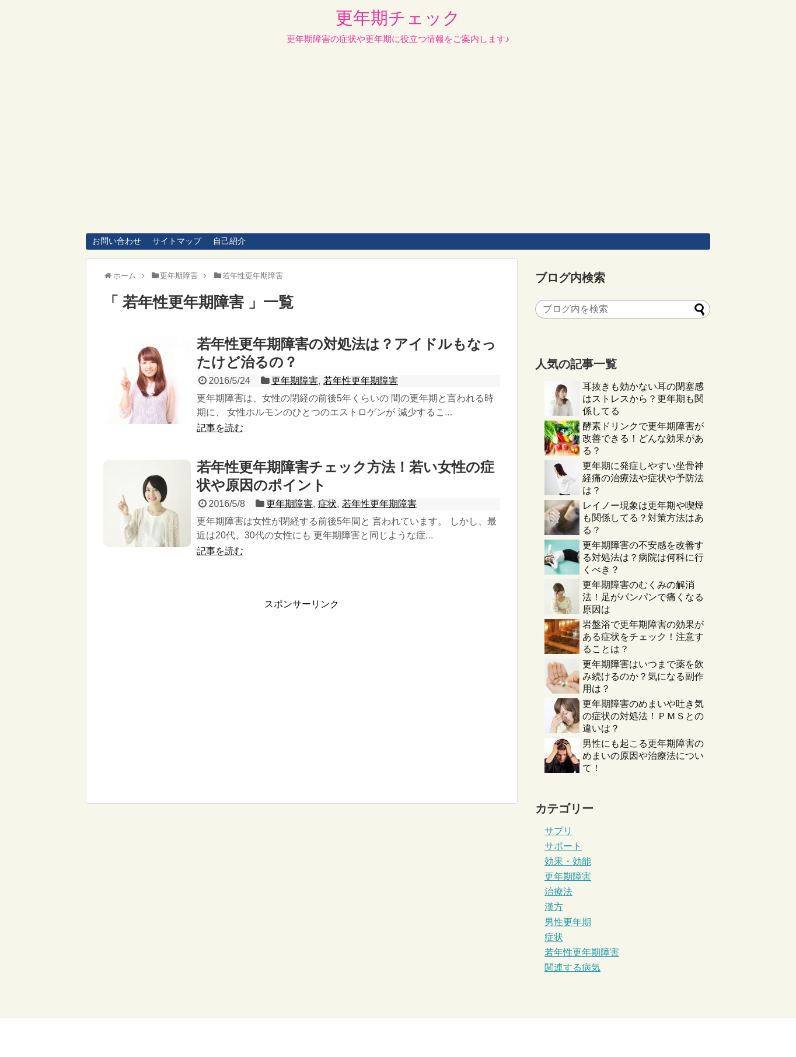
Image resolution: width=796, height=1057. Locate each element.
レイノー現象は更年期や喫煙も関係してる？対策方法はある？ (643, 518)
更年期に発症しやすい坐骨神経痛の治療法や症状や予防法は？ (643, 478)
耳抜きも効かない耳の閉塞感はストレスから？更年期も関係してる (643, 399)
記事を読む (220, 428)
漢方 (553, 907)
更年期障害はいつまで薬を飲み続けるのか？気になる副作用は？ (643, 676)
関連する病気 (572, 967)
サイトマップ (176, 241)
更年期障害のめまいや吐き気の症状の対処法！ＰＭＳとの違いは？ (643, 716)
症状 (327, 504)
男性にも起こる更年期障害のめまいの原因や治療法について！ (643, 755)
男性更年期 (567, 922)
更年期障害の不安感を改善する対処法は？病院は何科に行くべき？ (643, 557)
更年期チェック (398, 17)
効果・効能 (567, 861)
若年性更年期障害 (360, 381)
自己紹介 (229, 241)
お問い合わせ (116, 241)
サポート (563, 846)
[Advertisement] (398, 146)
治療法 (558, 892)
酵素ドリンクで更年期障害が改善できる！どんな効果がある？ (643, 438)
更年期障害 (294, 381)
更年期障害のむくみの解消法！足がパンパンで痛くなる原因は (643, 597)
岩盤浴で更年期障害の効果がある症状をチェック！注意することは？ (643, 637)
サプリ (558, 831)
